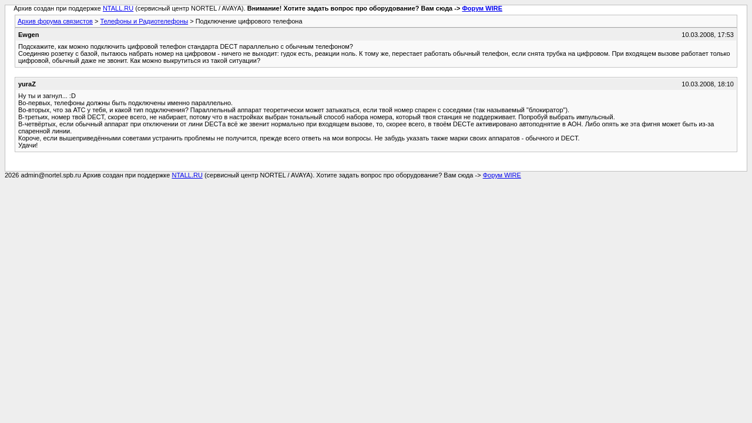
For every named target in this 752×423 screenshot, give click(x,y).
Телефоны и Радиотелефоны (144, 21)
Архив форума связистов (55, 21)
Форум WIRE (482, 8)
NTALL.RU (118, 8)
